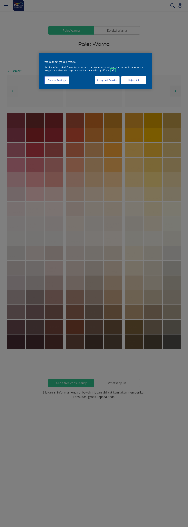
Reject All (134, 80)
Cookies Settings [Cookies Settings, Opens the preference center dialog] (57, 80)
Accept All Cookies (107, 80)
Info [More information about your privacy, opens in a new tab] (113, 70)
